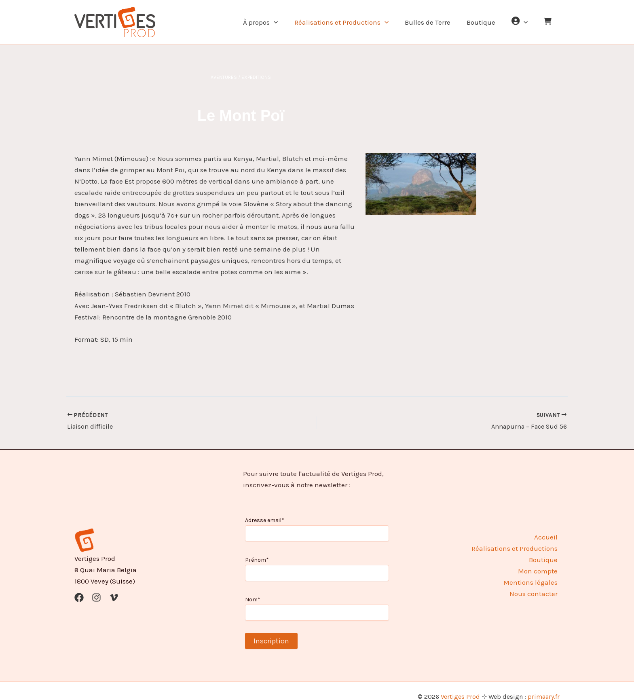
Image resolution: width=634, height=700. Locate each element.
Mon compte (540, 559)
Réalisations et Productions (352, 22)
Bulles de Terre (436, 22)
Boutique (487, 22)
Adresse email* (264, 508)
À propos (273, 22)
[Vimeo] (113, 585)
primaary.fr (544, 685)
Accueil (548, 525)
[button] (287, 22)
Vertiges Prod (460, 685)
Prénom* (257, 548)
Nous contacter (535, 582)
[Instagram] (96, 585)
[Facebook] (79, 585)
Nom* (252, 587)
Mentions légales (532, 571)
